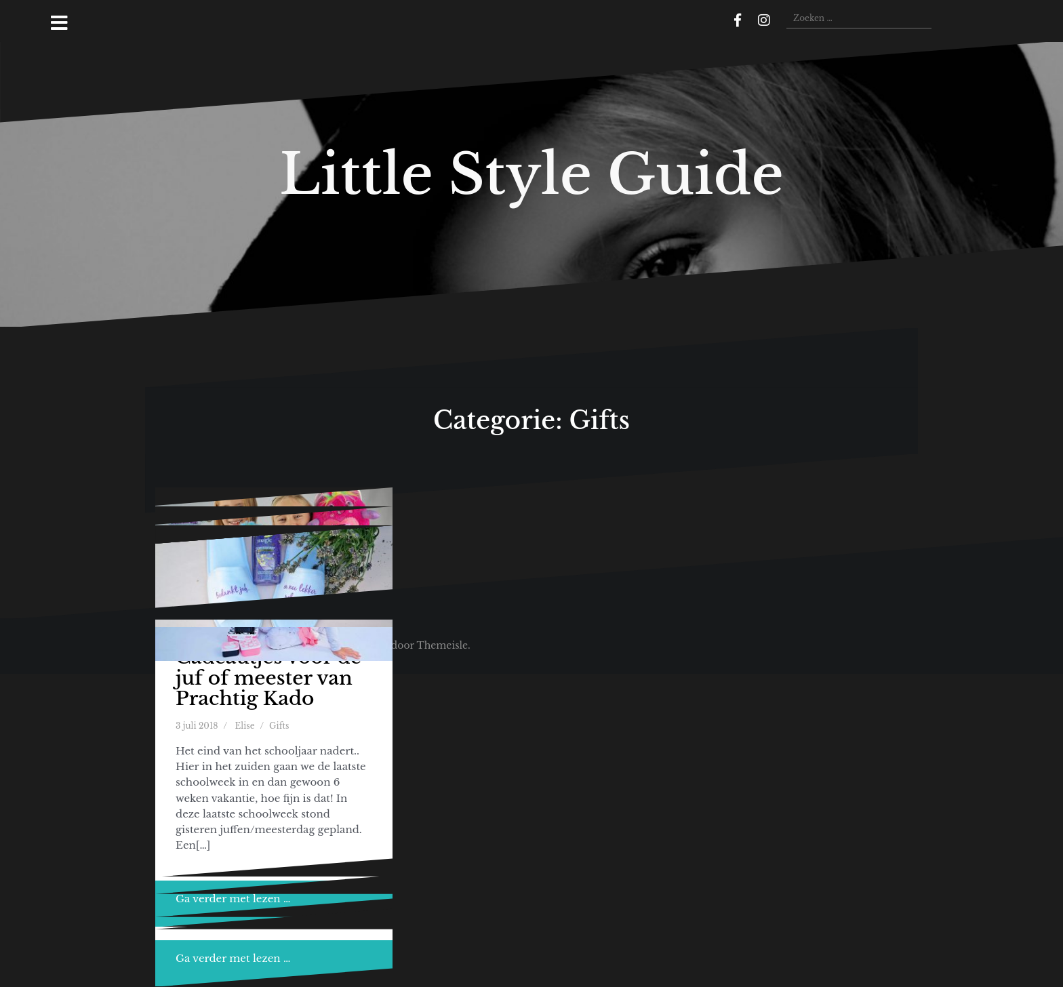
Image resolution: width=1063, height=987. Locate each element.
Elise (245, 726)
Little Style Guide (531, 174)
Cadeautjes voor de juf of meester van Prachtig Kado (268, 678)
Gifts (279, 726)
